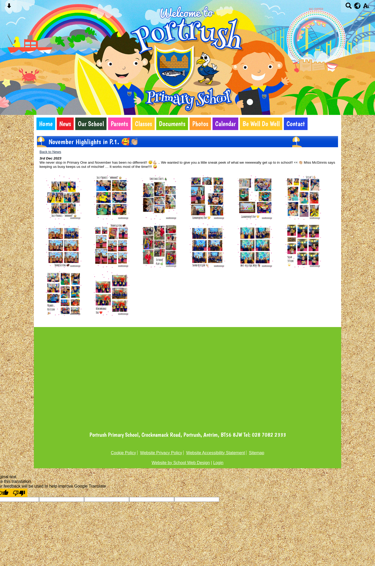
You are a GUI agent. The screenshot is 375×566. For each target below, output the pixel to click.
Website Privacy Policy (161, 453)
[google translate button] (357, 6)
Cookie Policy (123, 453)
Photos (200, 124)
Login (218, 462)
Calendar (225, 124)
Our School (91, 124)
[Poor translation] (19, 493)
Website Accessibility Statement (215, 453)
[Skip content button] (9, 7)
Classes (143, 124)
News (65, 124)
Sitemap (256, 453)
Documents (172, 124)
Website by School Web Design (181, 462)
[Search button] (348, 7)
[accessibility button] (366, 7)
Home (46, 124)
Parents (119, 124)
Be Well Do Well (261, 124)
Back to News (50, 152)
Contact (295, 124)
